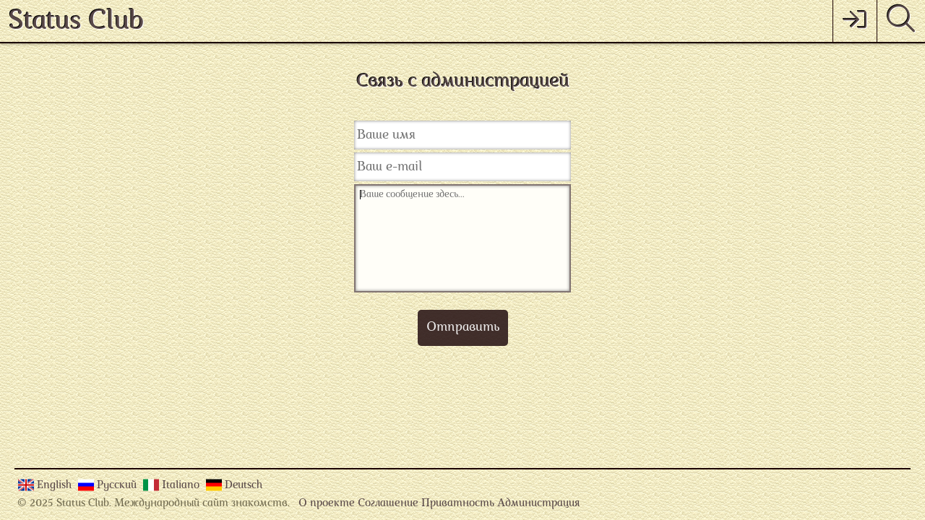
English (55, 485)
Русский (118, 485)
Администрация (538, 503)
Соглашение (388, 503)
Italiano (182, 485)
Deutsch (243, 485)
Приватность (457, 503)
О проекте (326, 503)
